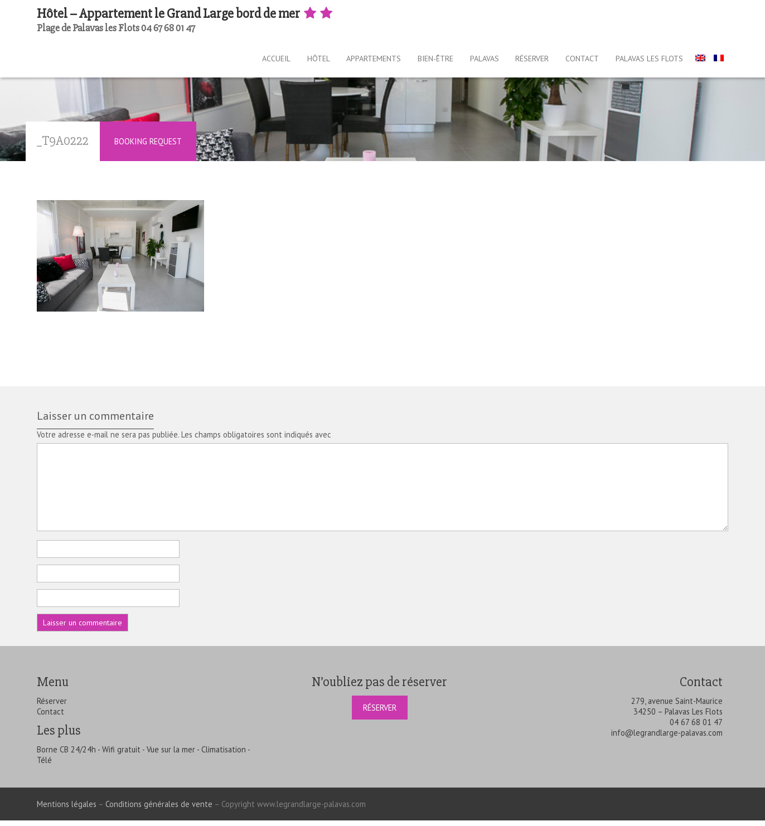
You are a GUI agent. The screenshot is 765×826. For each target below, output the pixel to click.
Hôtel (286, 61)
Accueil (239, 61)
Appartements (348, 61)
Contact (579, 61)
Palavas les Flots (652, 61)
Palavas (470, 61)
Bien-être (415, 61)
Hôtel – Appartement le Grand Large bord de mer (186, 14)
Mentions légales (66, 809)
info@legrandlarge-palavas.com (667, 738)
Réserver (523, 61)
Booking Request (148, 147)
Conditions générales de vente (158, 809)
